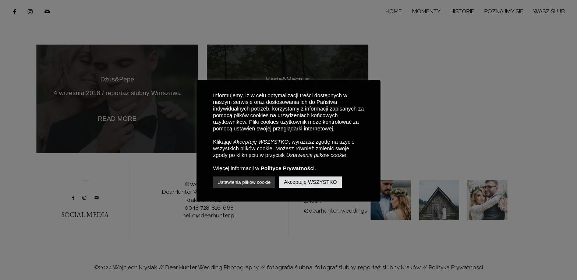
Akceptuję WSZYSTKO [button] (310, 182)
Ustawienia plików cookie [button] (244, 182)
